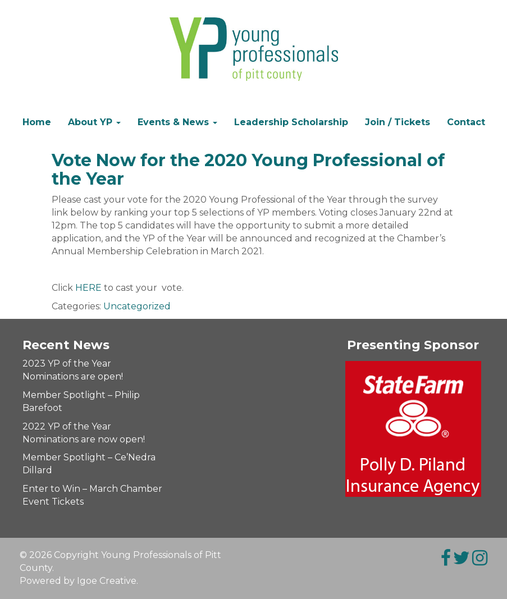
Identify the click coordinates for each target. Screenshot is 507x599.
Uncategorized (137, 306)
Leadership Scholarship (291, 122)
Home (36, 122)
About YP (94, 122)
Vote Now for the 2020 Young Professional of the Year (248, 169)
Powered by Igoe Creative (78, 580)
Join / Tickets (397, 122)
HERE (88, 287)
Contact (466, 122)
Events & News (177, 122)
